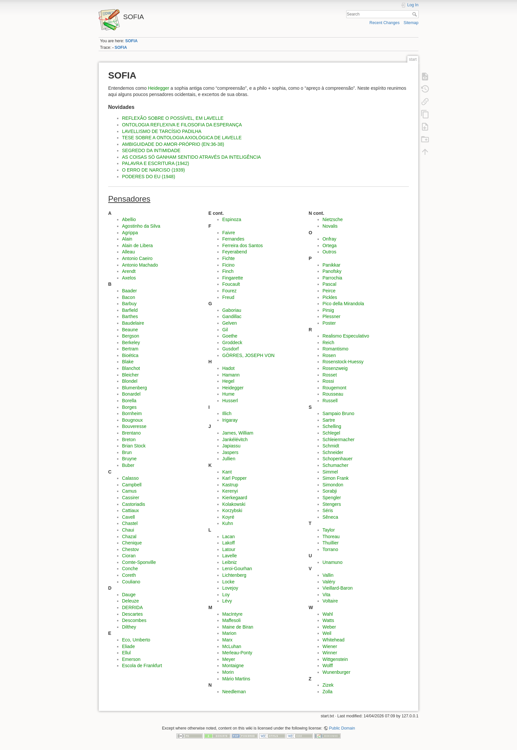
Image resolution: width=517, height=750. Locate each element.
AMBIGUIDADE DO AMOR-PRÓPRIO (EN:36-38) (173, 144)
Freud (228, 297)
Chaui (128, 530)
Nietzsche (332, 219)
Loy (226, 594)
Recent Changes (385, 22)
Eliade (128, 646)
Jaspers (230, 452)
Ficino (228, 265)
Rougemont (334, 387)
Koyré (228, 517)
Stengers (331, 504)
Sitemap (411, 22)
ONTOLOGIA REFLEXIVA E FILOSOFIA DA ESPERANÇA (182, 124)
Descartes (132, 614)
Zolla (327, 691)
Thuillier (330, 542)
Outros (329, 251)
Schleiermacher (338, 439)
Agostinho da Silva (141, 226)
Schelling (331, 426)
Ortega (329, 245)
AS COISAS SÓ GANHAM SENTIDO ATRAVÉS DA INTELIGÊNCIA (191, 157)
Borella (129, 400)
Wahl (327, 614)
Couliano (131, 581)
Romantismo (335, 348)
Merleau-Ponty (237, 652)
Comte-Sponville (139, 562)
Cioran (129, 555)
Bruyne (129, 458)
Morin (228, 672)
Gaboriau (231, 310)
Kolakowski (233, 504)
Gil (225, 329)
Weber (329, 627)
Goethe (229, 336)
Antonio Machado (140, 265)
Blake (128, 361)
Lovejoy (230, 588)
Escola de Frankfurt (142, 665)
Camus (129, 491)
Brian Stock (134, 445)
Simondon (332, 484)
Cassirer (130, 497)
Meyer (228, 659)
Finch (227, 271)
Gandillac (231, 316)
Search (415, 14)
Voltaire (330, 600)
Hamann (231, 374)
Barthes (130, 316)
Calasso (130, 478)
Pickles (329, 297)
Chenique (132, 542)
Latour (228, 549)
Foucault (231, 284)
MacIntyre (232, 614)
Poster (329, 323)
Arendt (129, 271)
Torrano (330, 549)
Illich (226, 413)
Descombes (134, 620)
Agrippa (130, 232)
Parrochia (332, 277)
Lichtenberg (234, 575)
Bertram (130, 348)
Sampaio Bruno (338, 413)
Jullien (228, 458)
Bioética (130, 355)
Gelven (229, 323)
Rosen (329, 355)
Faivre (228, 232)
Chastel (129, 523)
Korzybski (232, 510)
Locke (228, 581)
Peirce (329, 290)
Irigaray (230, 420)
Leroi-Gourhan (237, 568)
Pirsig (328, 310)
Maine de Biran (237, 627)
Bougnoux (132, 420)
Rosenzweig (335, 368)
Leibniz (229, 562)
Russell (330, 400)
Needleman (234, 691)
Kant (227, 471)
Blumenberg (134, 387)
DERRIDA (132, 607)
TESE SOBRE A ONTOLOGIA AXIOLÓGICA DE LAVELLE (182, 137)
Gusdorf (230, 348)
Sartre (328, 420)
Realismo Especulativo (345, 336)
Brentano (131, 433)
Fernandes (233, 239)
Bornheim (132, 413)
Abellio (129, 219)
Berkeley (131, 342)
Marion (229, 633)
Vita (326, 594)
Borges (129, 407)
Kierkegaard (234, 497)
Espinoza (231, 219)
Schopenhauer (337, 458)
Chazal (129, 536)
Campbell (131, 484)
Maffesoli (231, 620)
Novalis (330, 226)
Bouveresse (134, 426)
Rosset (329, 374)
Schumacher (335, 465)
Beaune (130, 329)
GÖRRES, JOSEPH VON (248, 355)
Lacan (228, 536)
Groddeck (232, 342)
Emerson (131, 659)
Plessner (331, 316)
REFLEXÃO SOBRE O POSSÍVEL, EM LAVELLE (173, 118)
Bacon (128, 297)
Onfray (329, 239)
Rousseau (332, 394)
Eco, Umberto (136, 639)
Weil (326, 633)
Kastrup (230, 484)
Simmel (330, 471)
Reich (328, 342)
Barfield (129, 310)
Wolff (327, 665)
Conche (130, 568)
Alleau (128, 251)
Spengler (331, 497)
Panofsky (332, 271)
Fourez (229, 290)
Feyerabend (234, 251)
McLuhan (231, 646)
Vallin (327, 575)
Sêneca (330, 517)
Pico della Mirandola (343, 303)
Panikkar (331, 265)
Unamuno (332, 562)
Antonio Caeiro (137, 258)
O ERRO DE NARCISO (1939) (153, 170)
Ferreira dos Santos (242, 245)
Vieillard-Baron (337, 588)
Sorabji (329, 491)
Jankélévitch (235, 439)
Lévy (227, 600)
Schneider (332, 452)
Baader (129, 290)
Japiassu (231, 445)
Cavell (128, 517)
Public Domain (342, 728)
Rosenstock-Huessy (343, 361)
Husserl (230, 400)
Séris (327, 510)
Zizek (327, 685)
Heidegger (158, 88)
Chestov (130, 549)
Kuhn (227, 523)
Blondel (129, 381)
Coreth (129, 575)
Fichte (228, 258)
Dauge (129, 594)
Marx (227, 639)
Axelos (129, 277)
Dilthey (129, 627)
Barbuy (129, 303)
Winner (329, 652)
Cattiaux (130, 510)
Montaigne (233, 665)
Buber (128, 465)
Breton (129, 439)
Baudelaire (133, 323)
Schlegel (331, 433)
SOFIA (131, 41)
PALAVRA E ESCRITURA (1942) (155, 163)
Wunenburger (336, 672)
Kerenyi (230, 491)
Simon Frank (335, 478)
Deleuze (130, 600)
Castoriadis (133, 504)
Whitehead (333, 639)
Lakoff (228, 542)
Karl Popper (234, 478)
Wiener (329, 646)
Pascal (329, 284)
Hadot (228, 368)
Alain (127, 239)
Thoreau (331, 536)
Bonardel (131, 394)
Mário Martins (236, 678)
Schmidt (330, 445)
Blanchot (131, 368)
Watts (328, 620)
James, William (237, 433)
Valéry (328, 581)
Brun (127, 452)
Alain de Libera (137, 245)
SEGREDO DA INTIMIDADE (151, 150)
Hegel (228, 381)
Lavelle (229, 555)
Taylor (328, 530)
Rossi (328, 381)
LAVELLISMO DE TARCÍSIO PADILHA (161, 131)
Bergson (130, 336)
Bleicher (130, 374)
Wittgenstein (335, 659)
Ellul (126, 652)
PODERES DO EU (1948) (148, 176)
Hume (228, 394)
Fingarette (232, 277)
